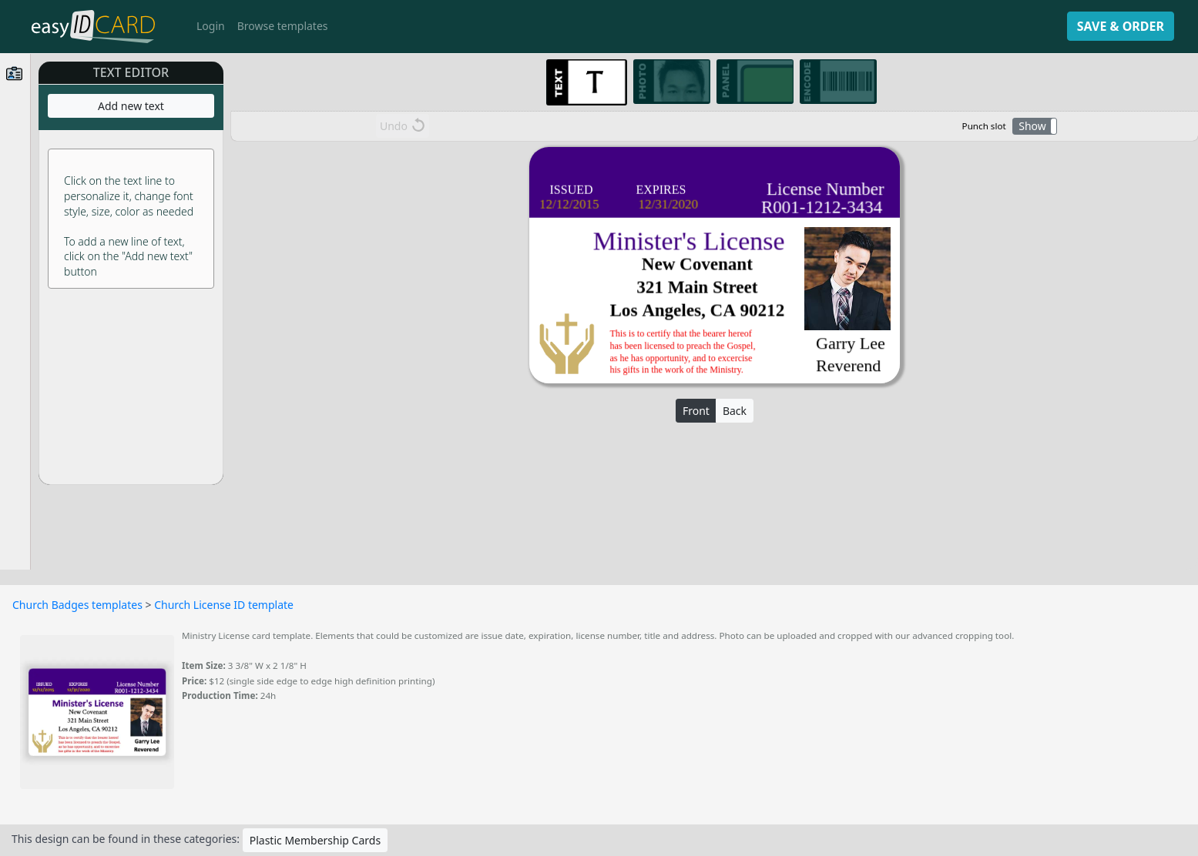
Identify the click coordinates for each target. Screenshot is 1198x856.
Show (1032, 126)
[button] (1034, 126)
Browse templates (282, 25)
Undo (402, 125)
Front (696, 410)
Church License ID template (224, 604)
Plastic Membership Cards (315, 840)
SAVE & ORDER (1120, 26)
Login (210, 25)
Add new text (131, 106)
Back (735, 410)
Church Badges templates (77, 604)
